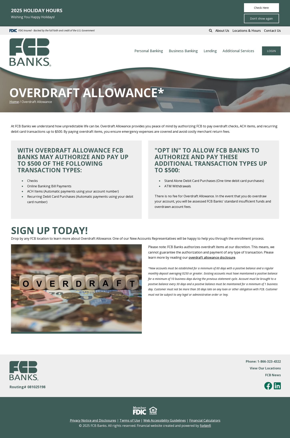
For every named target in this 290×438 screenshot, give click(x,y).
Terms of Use (130, 420)
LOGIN (271, 51)
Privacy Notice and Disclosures (93, 420)
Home (14, 102)
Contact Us (272, 30)
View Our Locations (265, 368)
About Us (222, 30)
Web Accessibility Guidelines (164, 420)
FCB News (273, 375)
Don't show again (261, 18)
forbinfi (205, 425)
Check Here (261, 8)
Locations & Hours (246, 30)
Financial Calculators (204, 420)
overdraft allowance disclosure (212, 257)
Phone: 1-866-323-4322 (263, 361)
